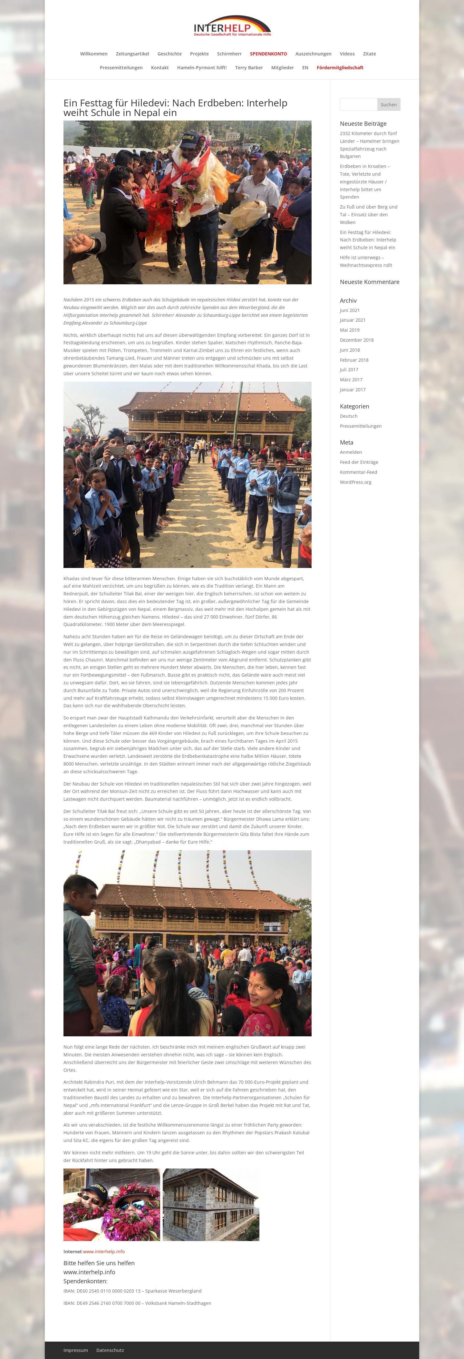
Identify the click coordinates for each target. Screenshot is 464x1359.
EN (305, 68)
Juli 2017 (349, 370)
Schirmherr (229, 54)
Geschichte (170, 54)
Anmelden (351, 452)
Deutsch (349, 416)
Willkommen (94, 54)
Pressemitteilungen (121, 68)
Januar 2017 (353, 389)
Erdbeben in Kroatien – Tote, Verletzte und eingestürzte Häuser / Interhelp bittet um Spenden (365, 181)
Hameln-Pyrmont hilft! (202, 68)
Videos (347, 54)
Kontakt (160, 68)
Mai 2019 (350, 330)
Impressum (75, 1350)
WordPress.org (356, 482)
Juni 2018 (350, 350)
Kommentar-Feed (358, 472)
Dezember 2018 (357, 340)
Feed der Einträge (359, 462)
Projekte (199, 54)
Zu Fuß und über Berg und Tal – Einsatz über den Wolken (369, 214)
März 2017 (351, 379)
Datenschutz (110, 1350)
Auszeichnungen (313, 54)
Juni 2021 (350, 310)
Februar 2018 (354, 360)
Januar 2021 (353, 320)
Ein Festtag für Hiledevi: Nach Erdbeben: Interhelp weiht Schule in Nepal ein (368, 240)
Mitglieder (282, 68)
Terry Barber (249, 68)
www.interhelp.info (104, 1251)
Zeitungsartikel (132, 54)
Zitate (369, 54)
